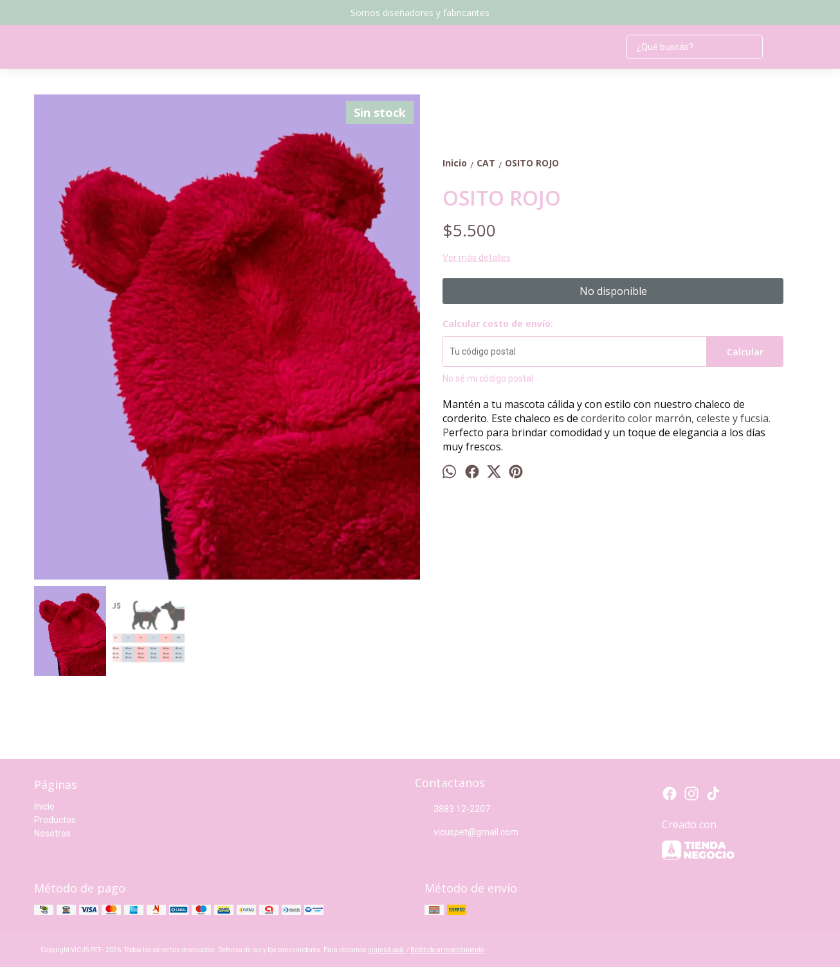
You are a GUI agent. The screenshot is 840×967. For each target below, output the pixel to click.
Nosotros (52, 833)
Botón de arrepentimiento (447, 950)
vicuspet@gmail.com (466, 832)
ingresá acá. (387, 950)
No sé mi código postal (488, 378)
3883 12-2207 (452, 809)
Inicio (44, 806)
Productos (55, 820)
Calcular (745, 352)
